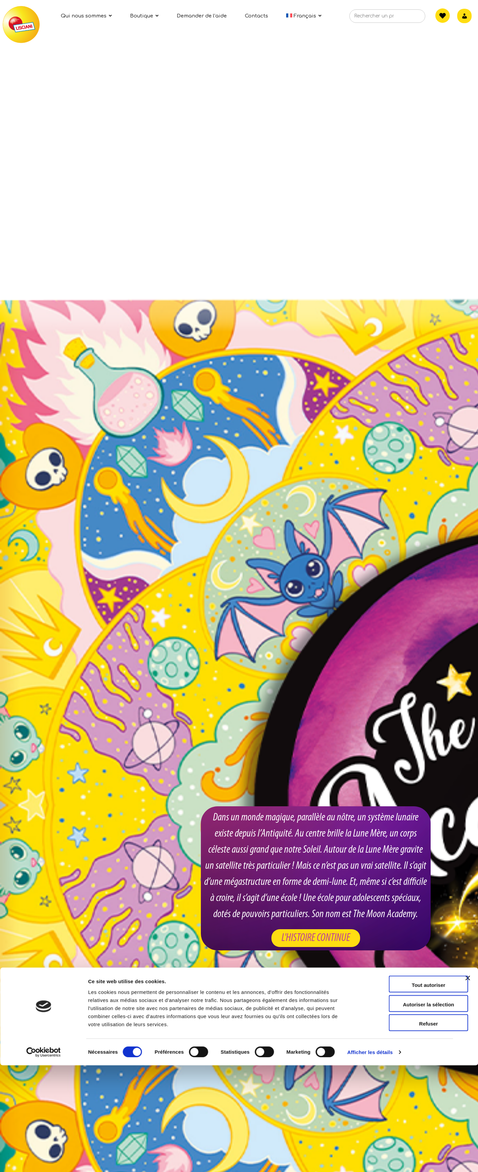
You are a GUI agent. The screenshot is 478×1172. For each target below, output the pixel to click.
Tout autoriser (405, 1091)
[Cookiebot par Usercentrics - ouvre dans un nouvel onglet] (43, 1159)
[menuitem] (304, 16)
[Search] (410, 18)
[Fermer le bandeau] (467, 1090)
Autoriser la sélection (405, 1111)
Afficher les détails (370, 1159)
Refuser (404, 1130)
